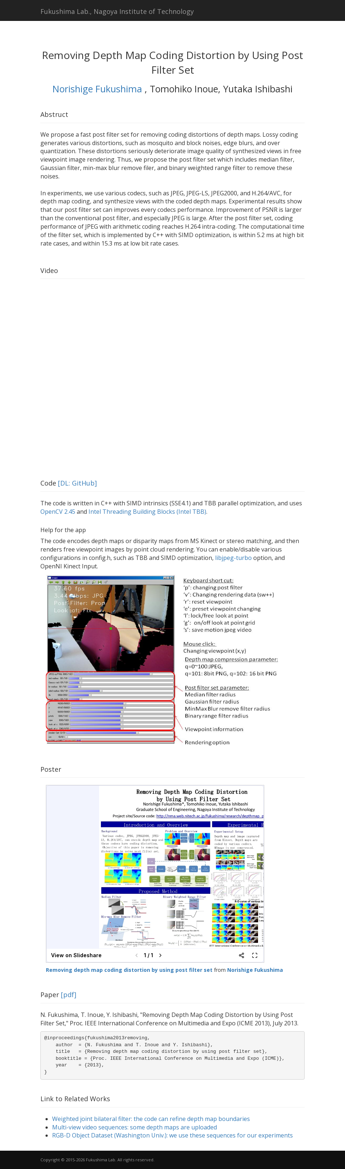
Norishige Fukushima (98, 88)
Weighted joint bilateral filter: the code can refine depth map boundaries (151, 1119)
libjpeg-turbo (233, 558)
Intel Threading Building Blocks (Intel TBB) (147, 512)
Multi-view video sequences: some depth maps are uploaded (134, 1127)
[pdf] (68, 994)
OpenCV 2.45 (57, 512)
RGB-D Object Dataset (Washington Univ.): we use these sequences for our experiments (172, 1135)
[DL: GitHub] (77, 483)
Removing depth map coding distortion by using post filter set (129, 969)
